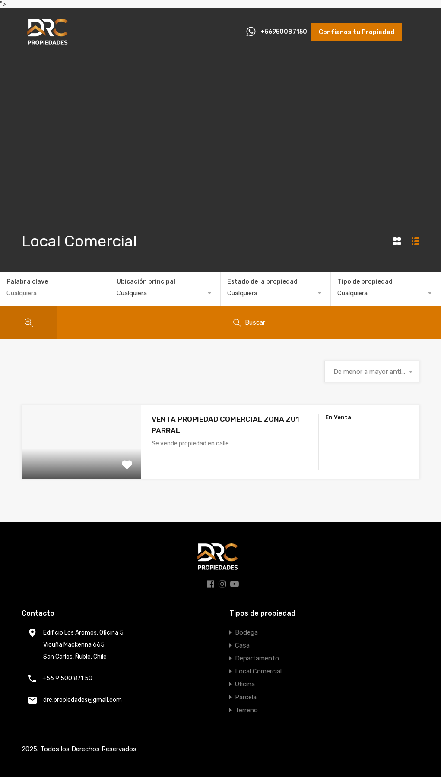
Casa (242, 645)
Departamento (257, 658)
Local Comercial (258, 671)
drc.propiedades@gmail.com (82, 700)
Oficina (245, 684)
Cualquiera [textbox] (132, 293)
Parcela (246, 697)
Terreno (246, 710)
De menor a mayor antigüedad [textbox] (371, 372)
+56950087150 (283, 31)
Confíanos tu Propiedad (357, 32)
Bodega (246, 632)
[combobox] (165, 293)
